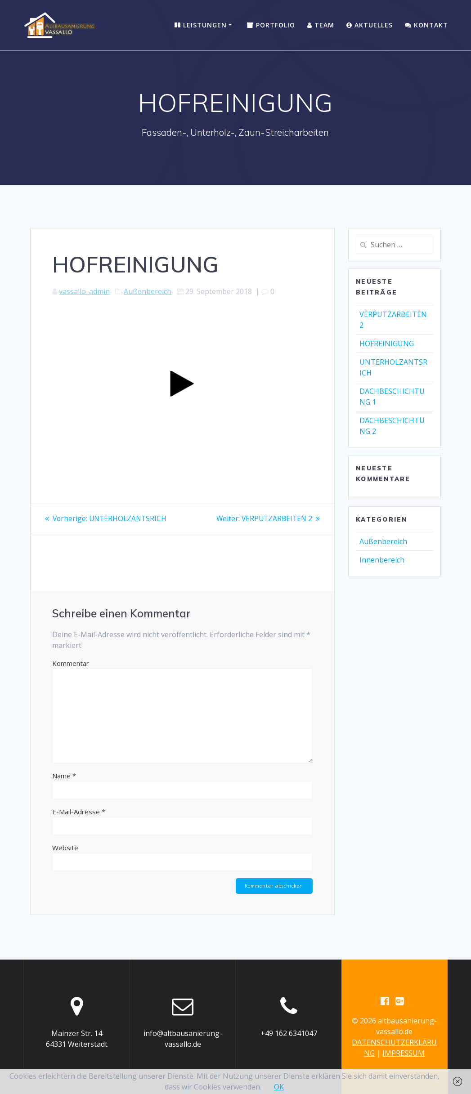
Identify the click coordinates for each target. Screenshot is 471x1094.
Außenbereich (147, 291)
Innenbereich (381, 560)
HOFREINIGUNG (386, 343)
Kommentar (70, 663)
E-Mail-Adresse (78, 811)
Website (65, 847)
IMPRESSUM (403, 1053)
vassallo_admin (84, 291)
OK (279, 1087)
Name (64, 775)
